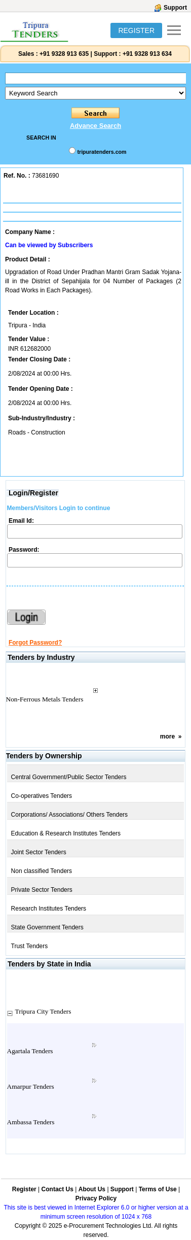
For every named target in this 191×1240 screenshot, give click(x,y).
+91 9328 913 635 (63, 53)
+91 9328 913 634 (147, 53)
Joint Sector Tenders (38, 852)
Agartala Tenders (30, 1051)
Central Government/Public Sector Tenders (69, 777)
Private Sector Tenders (41, 889)
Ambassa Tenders (31, 1122)
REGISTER (136, 30)
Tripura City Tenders (43, 1011)
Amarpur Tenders (30, 1086)
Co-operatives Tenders (41, 795)
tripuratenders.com (101, 152)
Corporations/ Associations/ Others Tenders (69, 814)
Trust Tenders (29, 946)
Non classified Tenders (41, 871)
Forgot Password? (35, 642)
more (167, 736)
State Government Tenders (47, 927)
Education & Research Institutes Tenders (66, 833)
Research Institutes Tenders (49, 908)
